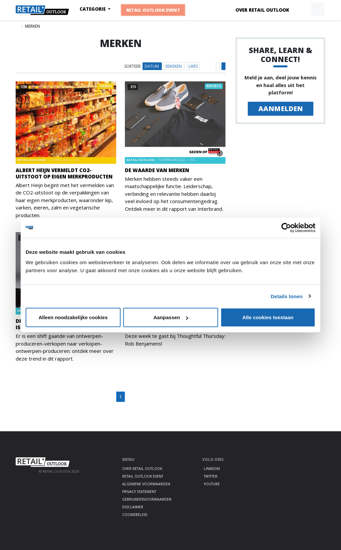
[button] (302, 9)
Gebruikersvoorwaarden (146, 499)
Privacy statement (139, 491)
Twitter (210, 476)
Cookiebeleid (135, 514)
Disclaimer (132, 507)
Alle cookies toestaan (267, 317)
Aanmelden (280, 108)
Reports (213, 86)
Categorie (93, 9)
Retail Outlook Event (153, 10)
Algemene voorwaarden (146, 484)
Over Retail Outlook (262, 10)
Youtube (212, 484)
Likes (193, 66)
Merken (32, 26)
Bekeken (174, 66)
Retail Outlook (31, 160)
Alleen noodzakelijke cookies (73, 317)
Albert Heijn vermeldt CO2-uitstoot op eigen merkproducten (64, 173)
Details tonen (286, 296)
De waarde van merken (157, 170)
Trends (105, 86)
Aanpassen (171, 317)
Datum (152, 66)
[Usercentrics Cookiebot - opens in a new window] (286, 227)
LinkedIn (212, 468)
